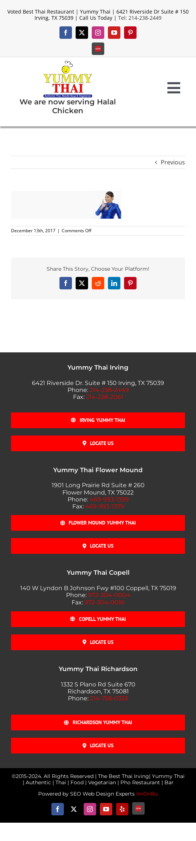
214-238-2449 (109, 389)
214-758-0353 (109, 698)
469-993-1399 (109, 499)
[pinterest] (130, 32)
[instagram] (98, 32)
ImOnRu (147, 793)
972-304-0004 (109, 595)
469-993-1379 (104, 506)
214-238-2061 (104, 396)
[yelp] (122, 809)
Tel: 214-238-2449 (139, 17)
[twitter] (82, 32)
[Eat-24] (98, 48)
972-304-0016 (104, 602)
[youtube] (114, 32)
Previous (173, 162)
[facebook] (65, 32)
